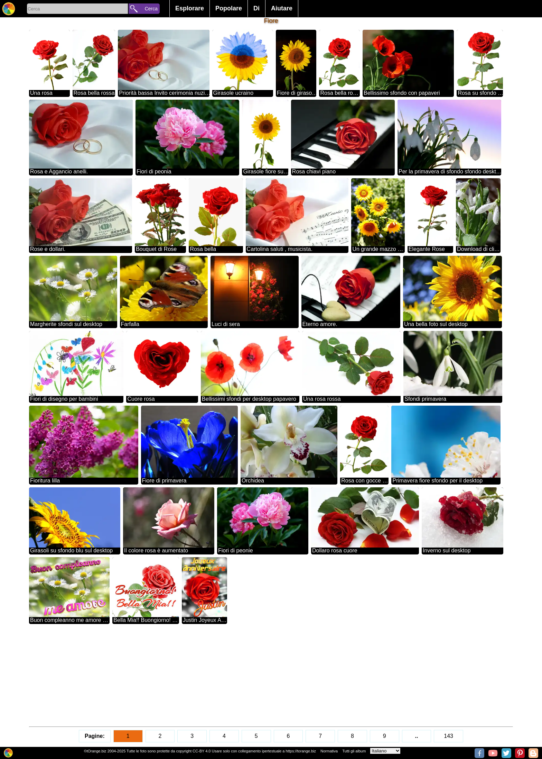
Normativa (329, 751)
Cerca (151, 8)
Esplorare (189, 8)
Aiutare (281, 8)
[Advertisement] (236, 675)
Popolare (228, 8)
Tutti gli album (354, 751)
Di (256, 8)
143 (448, 736)
